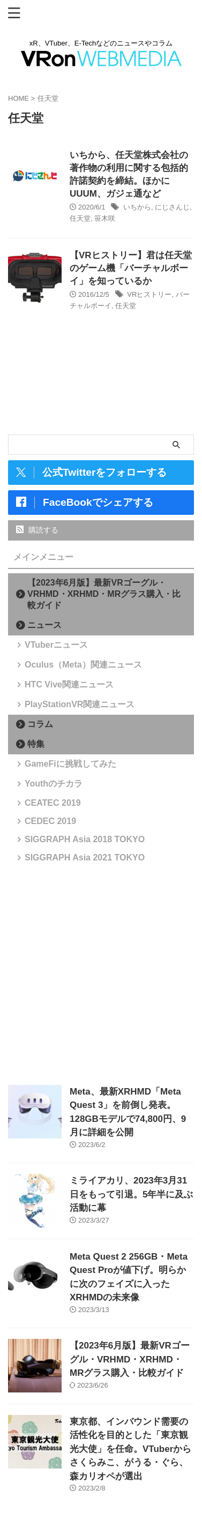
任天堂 (80, 218)
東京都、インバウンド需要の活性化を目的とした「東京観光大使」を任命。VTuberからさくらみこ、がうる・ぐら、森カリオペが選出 (130, 1449)
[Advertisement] (101, 973)
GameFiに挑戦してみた (70, 763)
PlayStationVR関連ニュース (79, 704)
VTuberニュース (56, 644)
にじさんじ (172, 207)
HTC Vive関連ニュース (69, 684)
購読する (37, 530)
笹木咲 (104, 218)
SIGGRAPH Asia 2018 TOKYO (85, 839)
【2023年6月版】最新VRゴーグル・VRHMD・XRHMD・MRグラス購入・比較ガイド (104, 594)
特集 (35, 743)
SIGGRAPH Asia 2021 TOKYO (85, 857)
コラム (40, 724)
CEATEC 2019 (53, 802)
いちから (137, 207)
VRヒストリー (149, 294)
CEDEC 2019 (50, 821)
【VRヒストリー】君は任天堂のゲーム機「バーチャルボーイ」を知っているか (131, 268)
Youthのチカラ (54, 783)
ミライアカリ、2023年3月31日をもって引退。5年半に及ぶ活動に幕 (131, 1194)
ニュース (44, 625)
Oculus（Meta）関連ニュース (83, 664)
